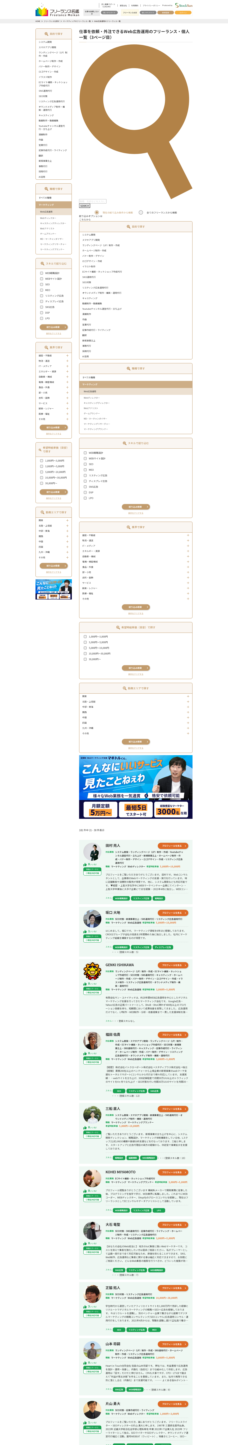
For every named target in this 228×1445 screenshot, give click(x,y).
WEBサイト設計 (53, 278)
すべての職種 (45, 197)
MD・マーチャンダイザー (52, 238)
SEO (47, 284)
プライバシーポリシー (151, 5)
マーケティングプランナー (52, 249)
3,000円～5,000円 (54, 466)
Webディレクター (48, 218)
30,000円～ (51, 483)
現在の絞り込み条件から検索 (118, 212)
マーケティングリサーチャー (53, 244)
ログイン (183, 12)
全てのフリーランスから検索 (162, 212)
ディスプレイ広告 (54, 301)
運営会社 (123, 5)
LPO (47, 318)
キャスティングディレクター (53, 223)
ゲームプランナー (48, 233)
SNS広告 (50, 307)
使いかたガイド (109, 12)
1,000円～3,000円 (54, 460)
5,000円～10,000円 (55, 472)
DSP (47, 312)
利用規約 (134, 5)
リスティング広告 (54, 295)
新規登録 (165, 12)
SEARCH (84, 205)
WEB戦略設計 (52, 273)
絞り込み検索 (53, 327)
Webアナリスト (47, 228)
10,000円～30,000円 (56, 477)
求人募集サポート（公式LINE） (108, 5)
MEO (47, 290)
